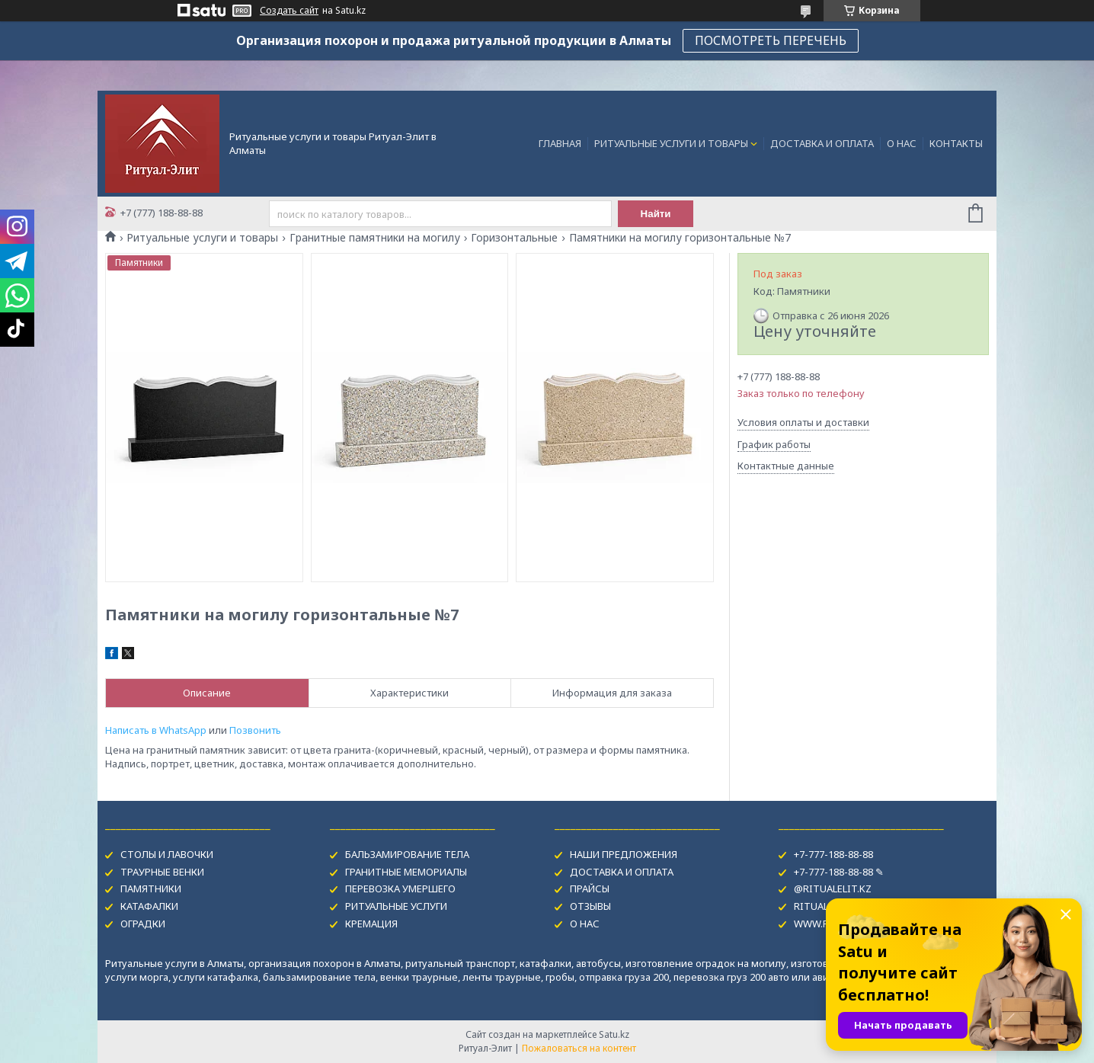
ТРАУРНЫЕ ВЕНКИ (162, 872)
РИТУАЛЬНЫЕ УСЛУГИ (396, 906)
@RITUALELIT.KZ (833, 888)
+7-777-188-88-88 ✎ (839, 872)
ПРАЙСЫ (589, 888)
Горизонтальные (514, 238)
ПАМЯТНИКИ (150, 888)
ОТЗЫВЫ (590, 906)
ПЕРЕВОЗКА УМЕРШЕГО (400, 888)
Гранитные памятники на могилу (374, 238)
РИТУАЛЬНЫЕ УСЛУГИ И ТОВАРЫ (671, 143)
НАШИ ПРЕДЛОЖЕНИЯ (623, 854)
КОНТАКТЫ (956, 143)
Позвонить (255, 730)
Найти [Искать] (656, 213)
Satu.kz (614, 1034)
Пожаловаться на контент (579, 1048)
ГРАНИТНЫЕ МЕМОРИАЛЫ (406, 872)
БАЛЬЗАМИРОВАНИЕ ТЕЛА (407, 854)
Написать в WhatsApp (155, 730)
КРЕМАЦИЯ (371, 923)
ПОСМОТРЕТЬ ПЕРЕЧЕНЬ (770, 40)
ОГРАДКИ (142, 923)
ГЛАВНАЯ (560, 143)
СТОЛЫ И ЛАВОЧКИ (166, 854)
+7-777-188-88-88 (833, 854)
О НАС (901, 143)
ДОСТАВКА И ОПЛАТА (822, 143)
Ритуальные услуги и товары (202, 238)
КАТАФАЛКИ (149, 906)
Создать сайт (289, 10)
